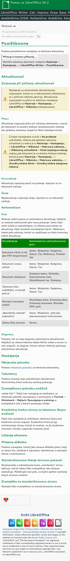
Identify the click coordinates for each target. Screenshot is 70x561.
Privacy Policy (32, 529)
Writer (23, 12)
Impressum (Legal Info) (13, 529)
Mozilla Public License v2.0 (44, 537)
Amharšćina (38, 18)
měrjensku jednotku (21, 367)
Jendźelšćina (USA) (14, 18)
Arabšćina (55, 18)
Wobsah (6, 26)
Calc (32, 12)
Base (62, 12)
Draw (54, 12)
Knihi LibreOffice (35, 514)
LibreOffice (9, 12)
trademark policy (35, 551)
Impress (43, 12)
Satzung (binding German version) (39, 531)
